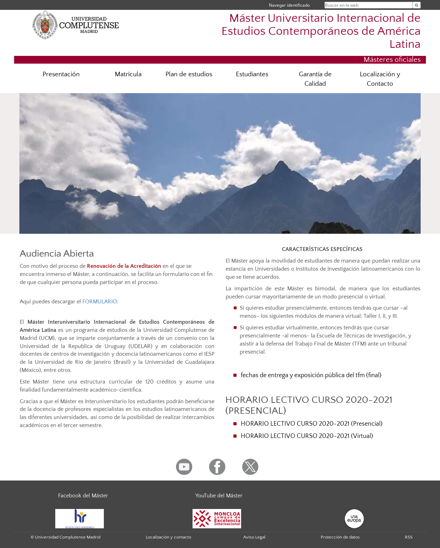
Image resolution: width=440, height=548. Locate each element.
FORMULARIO (99, 301)
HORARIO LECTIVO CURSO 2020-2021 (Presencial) (312, 423)
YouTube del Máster (219, 495)
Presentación (61, 74)
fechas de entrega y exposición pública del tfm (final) (311, 375)
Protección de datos (340, 537)
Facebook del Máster (83, 495)
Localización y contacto (168, 537)
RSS (409, 537)
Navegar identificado (289, 5)
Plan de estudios (188, 74)
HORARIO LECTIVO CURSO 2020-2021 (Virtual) (307, 436)
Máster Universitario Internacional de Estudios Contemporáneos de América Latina (321, 31)
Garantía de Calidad (315, 79)
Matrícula (128, 74)
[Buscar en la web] (417, 5)
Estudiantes (252, 74)
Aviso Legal (254, 537)
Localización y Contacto (380, 79)
